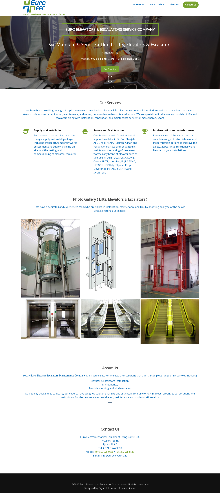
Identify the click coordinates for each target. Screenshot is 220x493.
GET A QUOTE (110, 69)
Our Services (138, 4)
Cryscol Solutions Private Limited (117, 488)
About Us (174, 4)
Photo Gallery (157, 4)
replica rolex (74, 110)
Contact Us (190, 4)
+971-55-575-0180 (127, 58)
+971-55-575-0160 (102, 58)
